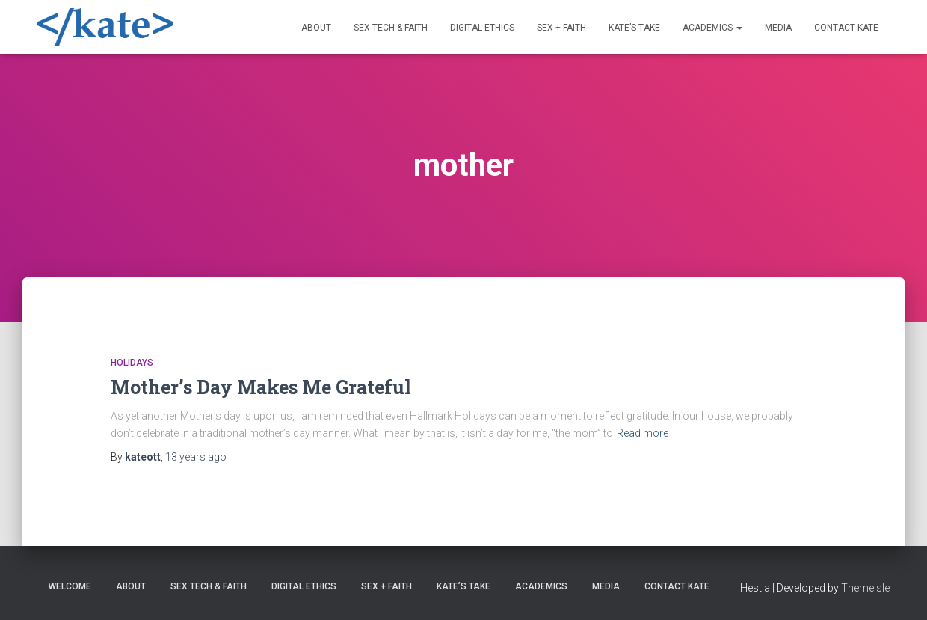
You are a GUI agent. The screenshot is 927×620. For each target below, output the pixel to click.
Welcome (70, 586)
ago (196, 457)
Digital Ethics (482, 27)
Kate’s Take (634, 27)
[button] (738, 27)
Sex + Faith (561, 27)
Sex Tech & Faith (391, 27)
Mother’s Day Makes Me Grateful (261, 387)
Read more (642, 433)
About (316, 27)
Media (778, 27)
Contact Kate (846, 27)
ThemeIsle (865, 588)
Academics (712, 27)
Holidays (132, 362)
